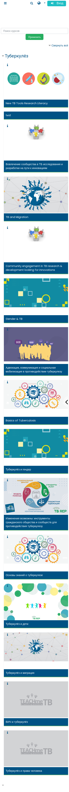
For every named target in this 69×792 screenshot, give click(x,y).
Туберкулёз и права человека (24, 771)
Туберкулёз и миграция (20, 673)
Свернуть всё (60, 45)
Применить (34, 37)
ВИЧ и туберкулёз (17, 722)
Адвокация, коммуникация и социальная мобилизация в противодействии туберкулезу (34, 369)
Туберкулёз (16, 56)
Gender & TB (14, 319)
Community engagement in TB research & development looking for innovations (34, 268)
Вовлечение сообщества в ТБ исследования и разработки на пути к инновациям (34, 166)
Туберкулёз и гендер (18, 469)
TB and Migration (17, 217)
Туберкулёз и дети (17, 624)
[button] (41, 3)
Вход (56, 3)
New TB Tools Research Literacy (27, 103)
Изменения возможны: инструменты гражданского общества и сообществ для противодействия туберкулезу (31, 522)
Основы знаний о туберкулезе (24, 575)
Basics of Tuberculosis (21, 420)
